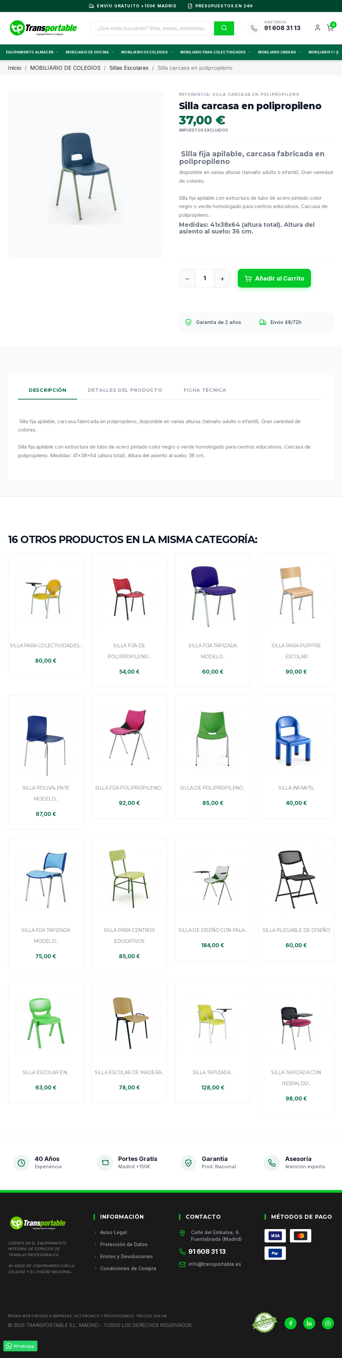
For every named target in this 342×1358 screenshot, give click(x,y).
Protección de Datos (121, 1244)
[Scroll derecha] (336, 52)
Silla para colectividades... (45, 646)
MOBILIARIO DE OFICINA (90, 52)
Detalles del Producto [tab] (125, 390)
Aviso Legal (110, 1232)
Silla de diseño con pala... (212, 930)
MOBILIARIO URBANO (280, 52)
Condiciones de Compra (125, 1268)
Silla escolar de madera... (129, 1072)
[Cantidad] (204, 278)
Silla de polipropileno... (212, 788)
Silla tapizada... (213, 1072)
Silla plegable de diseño (296, 930)
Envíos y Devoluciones (123, 1256)
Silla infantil (296, 788)
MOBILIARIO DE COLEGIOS (147, 52)
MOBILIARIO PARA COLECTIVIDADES (215, 52)
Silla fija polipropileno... (129, 788)
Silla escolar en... (45, 1072)
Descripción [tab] (47, 390)
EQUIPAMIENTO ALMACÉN (32, 52)
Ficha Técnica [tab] (205, 390)
